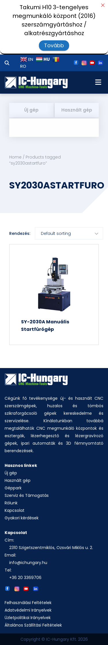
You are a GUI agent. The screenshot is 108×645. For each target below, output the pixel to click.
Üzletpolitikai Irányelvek (28, 618)
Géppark (13, 488)
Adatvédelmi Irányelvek (28, 610)
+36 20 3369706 (25, 577)
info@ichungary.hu (28, 562)
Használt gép (76, 110)
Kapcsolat (14, 510)
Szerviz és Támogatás (27, 495)
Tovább (54, 45)
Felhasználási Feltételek (28, 603)
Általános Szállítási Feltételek (33, 625)
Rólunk (11, 503)
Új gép (31, 110)
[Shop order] (69, 233)
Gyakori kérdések (22, 518)
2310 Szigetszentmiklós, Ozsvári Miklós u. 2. (51, 547)
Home (15, 157)
